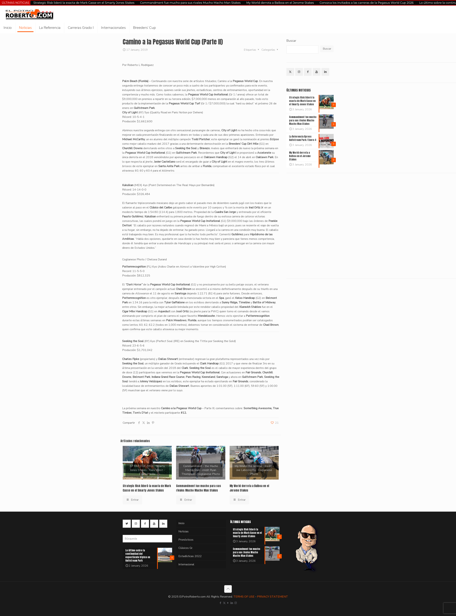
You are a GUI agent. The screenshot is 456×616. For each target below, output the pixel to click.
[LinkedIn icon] (232, 603)
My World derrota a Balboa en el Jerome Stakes (280, 2)
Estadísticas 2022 (190, 556)
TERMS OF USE (244, 597)
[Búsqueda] (147, 538)
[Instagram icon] (235, 603)
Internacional (186, 564)
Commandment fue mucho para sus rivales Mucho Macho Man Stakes (190, 2)
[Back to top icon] (228, 589)
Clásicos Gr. (185, 548)
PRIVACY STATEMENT (272, 597)
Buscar (291, 41)
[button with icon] (290, 72)
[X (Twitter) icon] (224, 603)
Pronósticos (185, 540)
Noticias (183, 531)
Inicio (181, 523)
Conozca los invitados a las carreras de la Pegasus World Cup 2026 (367, 2)
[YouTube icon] (228, 603)
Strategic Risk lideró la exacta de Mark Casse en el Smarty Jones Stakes (83, 2)
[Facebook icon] (220, 603)
